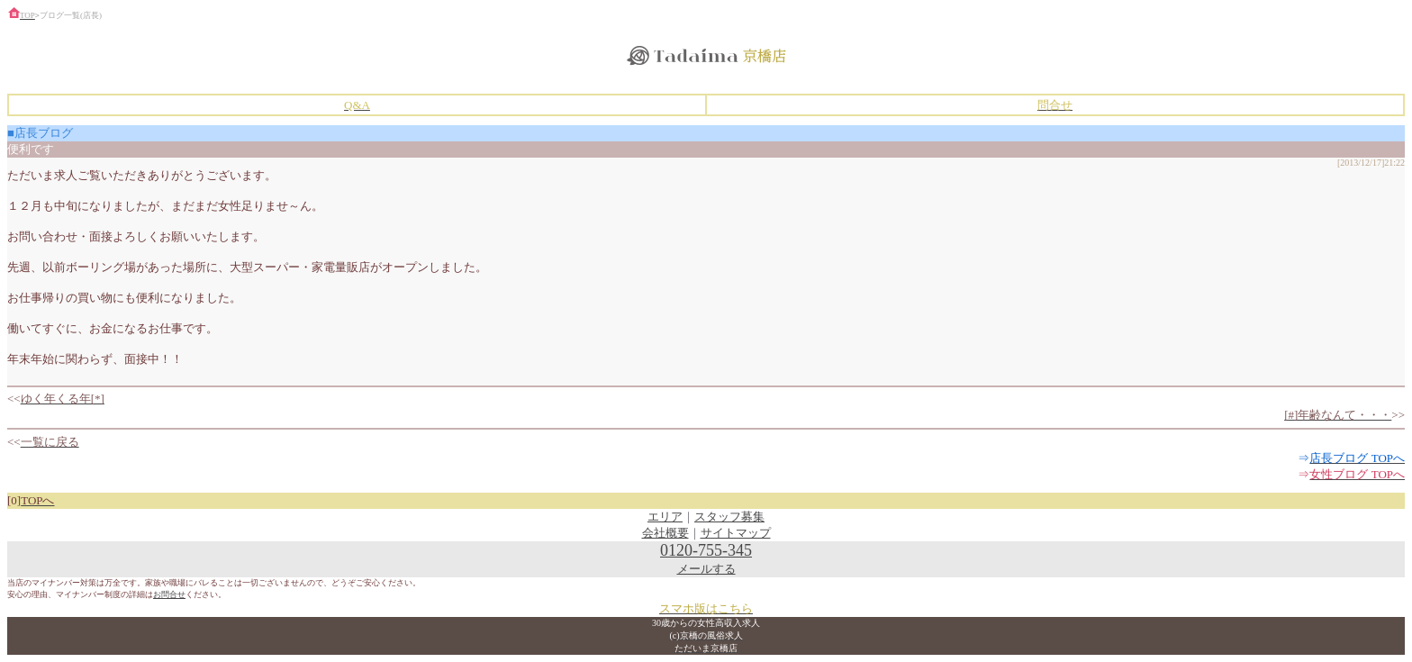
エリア (665, 516)
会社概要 (665, 533)
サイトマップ (736, 533)
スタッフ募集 (729, 516)
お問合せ (169, 594)
